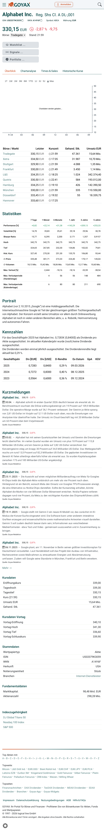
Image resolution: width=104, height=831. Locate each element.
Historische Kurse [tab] (73, 71)
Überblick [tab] (10, 71)
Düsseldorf (9, 195)
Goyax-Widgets (51, 791)
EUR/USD (33, 769)
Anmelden (64, 4)
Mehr (7, 567)
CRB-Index (42, 777)
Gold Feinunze (64, 773)
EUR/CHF (63, 769)
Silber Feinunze (82, 773)
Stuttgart (8, 164)
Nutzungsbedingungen (52, 800)
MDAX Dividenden (76, 788)
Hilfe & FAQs (79, 800)
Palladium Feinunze (24, 777)
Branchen (22, 791)
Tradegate (9, 153)
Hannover (8, 200)
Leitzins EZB (8, 773)
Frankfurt (8, 169)
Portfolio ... (15, 59)
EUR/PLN (87, 769)
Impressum (8, 800)
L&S (5, 174)
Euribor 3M (23, 773)
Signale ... (14, 52)
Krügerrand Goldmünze (43, 773)
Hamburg (8, 185)
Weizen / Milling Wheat (61, 777)
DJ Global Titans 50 (14, 717)
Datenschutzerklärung (27, 800)
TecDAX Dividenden (54, 788)
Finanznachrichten (11, 788)
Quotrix (7, 179)
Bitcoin (5, 769)
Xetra (6, 159)
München (8, 190)
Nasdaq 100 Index (13, 722)
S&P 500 (8, 727)
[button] (5, 825)
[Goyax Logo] (19, 4)
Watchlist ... (15, 44)
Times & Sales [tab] (49, 71)
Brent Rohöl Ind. (48, 769)
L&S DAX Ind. (19, 769)
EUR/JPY (75, 769)
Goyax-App (35, 791)
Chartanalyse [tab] (28, 71)
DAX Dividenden (32, 788)
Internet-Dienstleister (88, 676)
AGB (68, 800)
